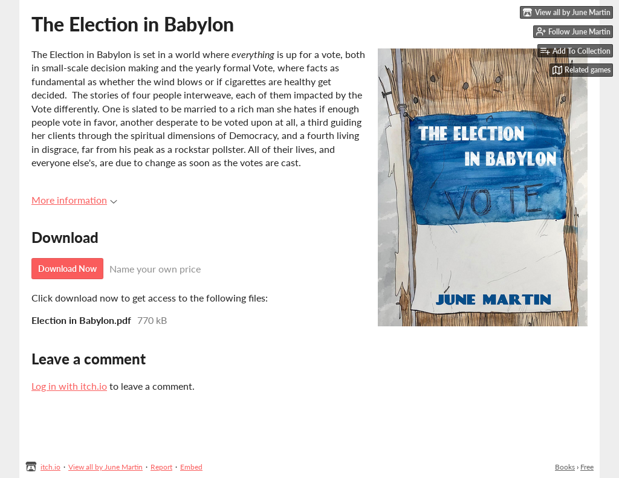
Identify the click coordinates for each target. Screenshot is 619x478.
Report (161, 466)
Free (587, 466)
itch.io (50, 466)
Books (565, 466)
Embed (191, 466)
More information (74, 199)
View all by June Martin (105, 466)
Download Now (67, 268)
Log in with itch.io (69, 386)
